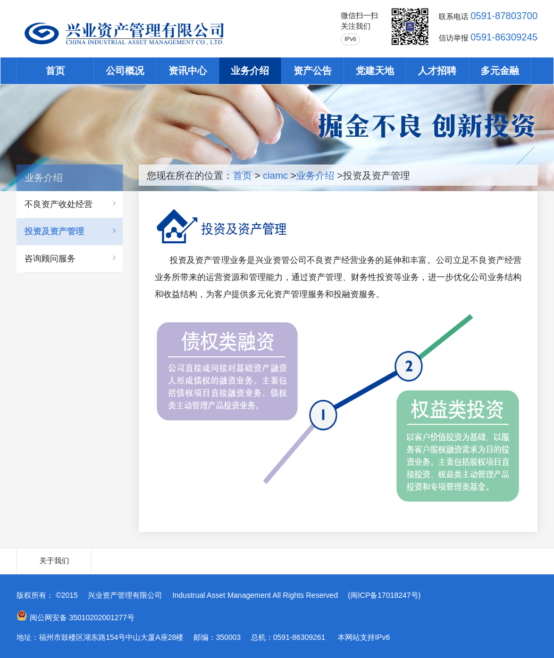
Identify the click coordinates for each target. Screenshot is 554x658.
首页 (55, 70)
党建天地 (375, 70)
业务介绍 (250, 70)
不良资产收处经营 (58, 204)
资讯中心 (188, 70)
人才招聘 (437, 70)
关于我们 (54, 560)
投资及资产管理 (54, 231)
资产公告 (312, 70)
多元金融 (500, 70)
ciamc (275, 175)
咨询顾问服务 (49, 258)
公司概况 (125, 70)
